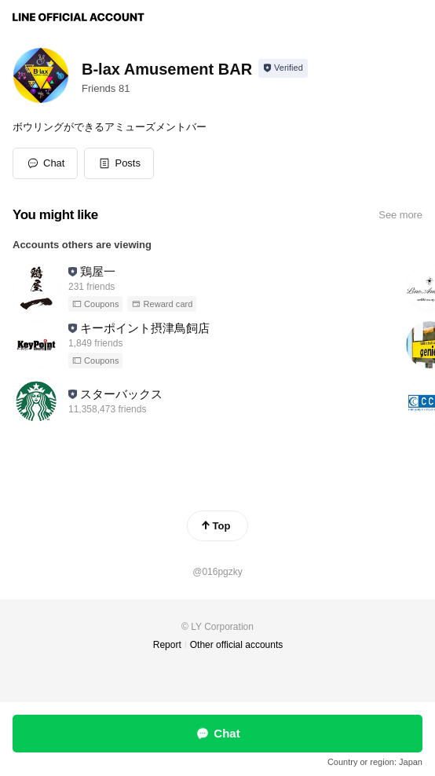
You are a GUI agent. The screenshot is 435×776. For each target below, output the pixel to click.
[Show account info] (283, 68)
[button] (119, 163)
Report (167, 644)
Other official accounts (236, 644)
